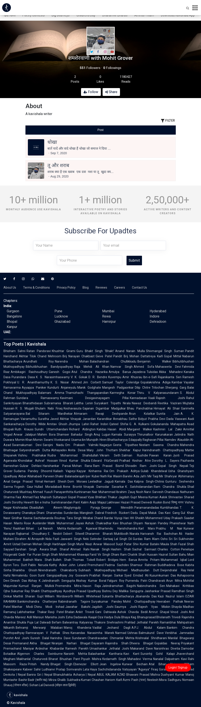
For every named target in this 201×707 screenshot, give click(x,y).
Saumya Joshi (126, 606)
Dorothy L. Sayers (165, 460)
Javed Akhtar (59, 419)
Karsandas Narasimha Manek (92, 633)
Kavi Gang (172, 513)
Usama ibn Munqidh (84, 439)
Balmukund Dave (151, 633)
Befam (56, 622)
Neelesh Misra (157, 680)
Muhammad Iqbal (174, 560)
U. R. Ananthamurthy (33, 382)
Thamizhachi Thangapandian (87, 392)
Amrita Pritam (149, 560)
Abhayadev (59, 450)
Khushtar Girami (63, 351)
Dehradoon (158, 321)
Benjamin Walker (154, 361)
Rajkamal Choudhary (31, 533)
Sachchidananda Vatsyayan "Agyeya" (124, 669)
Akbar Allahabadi (30, 476)
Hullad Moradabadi (48, 486)
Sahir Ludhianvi (44, 669)
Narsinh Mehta (75, 653)
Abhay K (34, 580)
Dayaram (97, 643)
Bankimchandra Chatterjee (37, 601)
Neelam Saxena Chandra (159, 445)
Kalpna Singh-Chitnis (149, 481)
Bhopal (12, 321)
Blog (86, 287)
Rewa (106, 316)
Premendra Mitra (68, 586)
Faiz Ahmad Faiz (27, 497)
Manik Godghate (89, 387)
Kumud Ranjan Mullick (36, 586)
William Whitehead (87, 596)
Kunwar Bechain (135, 664)
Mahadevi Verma (139, 659)
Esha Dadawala (76, 617)
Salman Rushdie (135, 455)
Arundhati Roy (38, 361)
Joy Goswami (78, 575)
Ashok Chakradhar (98, 523)
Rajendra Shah (116, 643)
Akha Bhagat (40, 643)
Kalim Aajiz (88, 502)
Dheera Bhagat (141, 643)
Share (111, 92)
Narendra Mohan (72, 361)
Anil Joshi (22, 638)
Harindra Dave (60, 638)
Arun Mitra (174, 580)
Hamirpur (109, 321)
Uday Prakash (173, 518)
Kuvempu (114, 377)
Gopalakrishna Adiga (155, 382)
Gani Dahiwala (105, 612)
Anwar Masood (104, 544)
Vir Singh (104, 554)
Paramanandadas (146, 507)
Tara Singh (74, 518)
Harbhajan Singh (63, 544)
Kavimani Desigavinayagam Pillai (94, 398)
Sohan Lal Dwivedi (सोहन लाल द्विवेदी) (52, 685)
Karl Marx (147, 528)
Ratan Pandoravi (39, 351)
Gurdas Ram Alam (146, 539)
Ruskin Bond (161, 502)
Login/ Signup (178, 667)
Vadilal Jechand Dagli (111, 627)
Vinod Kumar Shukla (74, 460)
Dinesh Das (18, 580)
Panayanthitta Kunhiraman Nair (76, 492)
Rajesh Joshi (170, 398)
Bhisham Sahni (14, 351)
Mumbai (108, 311)
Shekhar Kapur (130, 450)
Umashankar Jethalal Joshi (109, 648)
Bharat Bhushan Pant (64, 659)
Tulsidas (152, 372)
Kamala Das (124, 481)
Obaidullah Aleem (45, 507)
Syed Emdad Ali (136, 575)
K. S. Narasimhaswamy (52, 377)
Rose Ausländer (35, 523)
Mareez (20, 617)
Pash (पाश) (138, 680)
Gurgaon (13, 311)
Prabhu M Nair (169, 528)
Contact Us (139, 287)
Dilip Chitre (143, 387)
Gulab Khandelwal (154, 471)
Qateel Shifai (118, 424)
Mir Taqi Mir (155, 476)
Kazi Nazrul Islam (171, 596)
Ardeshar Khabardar (49, 648)
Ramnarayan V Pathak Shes (47, 633)
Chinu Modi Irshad (49, 606)
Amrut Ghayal (159, 612)
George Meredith (117, 507)
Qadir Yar (25, 554)
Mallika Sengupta (131, 591)
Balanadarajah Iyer (78, 476)
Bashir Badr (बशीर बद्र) (33, 680)
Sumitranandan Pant (65, 502)
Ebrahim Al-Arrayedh (29, 539)
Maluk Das (156, 513)
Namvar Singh (121, 366)
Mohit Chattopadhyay (139, 601)
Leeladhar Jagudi (101, 481)
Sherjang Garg (175, 387)
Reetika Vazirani (170, 403)
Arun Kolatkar (142, 413)
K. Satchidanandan (139, 486)
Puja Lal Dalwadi (39, 622)
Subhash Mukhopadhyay (97, 570)
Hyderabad (158, 311)
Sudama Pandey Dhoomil (33, 471)
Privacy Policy (66, 287)
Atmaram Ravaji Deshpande (101, 413)
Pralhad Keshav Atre (135, 460)
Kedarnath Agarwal (82, 528)
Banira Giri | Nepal (39, 674)
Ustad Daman (22, 544)
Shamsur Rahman (143, 565)
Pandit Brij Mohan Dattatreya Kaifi (138, 356)
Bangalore (14, 316)
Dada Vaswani (176, 419)
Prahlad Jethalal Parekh (142, 622)
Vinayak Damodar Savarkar (103, 486)
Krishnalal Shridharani (151, 638)
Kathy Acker (58, 565)
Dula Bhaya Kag (125, 617)
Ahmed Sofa (144, 366)
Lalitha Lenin (83, 403)
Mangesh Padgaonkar (118, 387)
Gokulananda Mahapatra (168, 424)
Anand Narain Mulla (130, 351)
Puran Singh (41, 554)
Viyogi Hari (121, 518)
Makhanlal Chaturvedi (32, 659)
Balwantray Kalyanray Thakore (84, 622)
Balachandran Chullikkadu (113, 361)
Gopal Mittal (172, 356)
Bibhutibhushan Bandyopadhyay (49, 366)
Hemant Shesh (55, 481)
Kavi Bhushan (122, 523)
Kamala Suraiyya (123, 434)
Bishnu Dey (110, 591)
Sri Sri (173, 539)
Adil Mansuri (35, 617)
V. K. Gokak (79, 377)
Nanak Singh (100, 549)
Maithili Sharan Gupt (28, 596)
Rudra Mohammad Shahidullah (72, 455)
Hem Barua (128, 560)
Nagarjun (106, 445)
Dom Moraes (77, 481)
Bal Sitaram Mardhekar (49, 413)
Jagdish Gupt (127, 497)
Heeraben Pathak (170, 601)
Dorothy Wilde (35, 424)
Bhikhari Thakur (106, 497)
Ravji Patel (56, 612)
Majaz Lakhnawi (109, 502)
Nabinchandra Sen (151, 586)
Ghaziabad (62, 321)
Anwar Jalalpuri (25, 434)
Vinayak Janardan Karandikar (91, 419)
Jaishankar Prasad (157, 591)
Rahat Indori (99, 424)
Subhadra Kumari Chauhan (85, 680)
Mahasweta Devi (168, 366)
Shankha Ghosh (24, 570)
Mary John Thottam (102, 450)
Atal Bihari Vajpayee (166, 664)
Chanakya (28, 513)
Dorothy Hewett (23, 502)
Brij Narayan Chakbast (78, 356)
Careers (119, 287)
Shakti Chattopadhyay (46, 591)
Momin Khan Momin (29, 439)
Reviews (101, 287)
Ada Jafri (139, 476)
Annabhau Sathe (125, 419)
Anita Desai (77, 450)
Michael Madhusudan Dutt (138, 570)
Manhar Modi (22, 606)
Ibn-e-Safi (150, 377)
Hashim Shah (121, 549)
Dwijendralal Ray (173, 570)
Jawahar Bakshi (77, 606)
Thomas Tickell (83, 560)
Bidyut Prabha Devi (151, 419)
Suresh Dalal (39, 638)
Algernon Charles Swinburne (40, 653)
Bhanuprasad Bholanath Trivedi (159, 617)
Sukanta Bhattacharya (118, 596)
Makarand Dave (141, 648)
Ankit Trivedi (85, 612)
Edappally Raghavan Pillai (146, 439)
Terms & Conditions (36, 287)
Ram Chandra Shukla (170, 486)
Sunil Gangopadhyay (52, 575)
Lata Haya (90, 669)
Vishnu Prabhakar (32, 455)
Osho (164, 539)
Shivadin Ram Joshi (141, 466)
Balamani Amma (51, 392)
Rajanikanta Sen (169, 377)
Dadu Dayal (139, 513)
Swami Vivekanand (57, 439)
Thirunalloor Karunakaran (155, 434)
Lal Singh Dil (123, 539)
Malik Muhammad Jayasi (66, 523)
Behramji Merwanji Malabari (39, 627)
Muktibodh (121, 533)
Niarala (134, 533)
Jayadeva (138, 372)
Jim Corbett (92, 382)
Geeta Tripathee (125, 445)
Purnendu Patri (136, 580)
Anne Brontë (72, 486)
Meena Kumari (148, 497)
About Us (9, 287)
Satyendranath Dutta (34, 450)
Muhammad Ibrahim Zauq (116, 492)
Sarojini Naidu (53, 445)
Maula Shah (168, 544)
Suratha (43, 419)
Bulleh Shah (62, 560)
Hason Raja (92, 586)
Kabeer (28, 669)
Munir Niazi (84, 544)
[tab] (50, 130)
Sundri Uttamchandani (51, 429)
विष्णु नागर (177, 502)
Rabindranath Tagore (74, 601)
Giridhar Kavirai (22, 518)
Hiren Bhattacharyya (114, 439)
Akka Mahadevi (171, 372)
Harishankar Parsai (57, 466)
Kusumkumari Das (163, 575)
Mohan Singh (42, 544)
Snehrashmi (115, 622)
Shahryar (170, 476)
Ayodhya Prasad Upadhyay (82, 591)
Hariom (110, 680)
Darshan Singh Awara (32, 549)
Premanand (20, 643)
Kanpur (12, 327)
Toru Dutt (20, 565)
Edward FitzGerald (104, 460)
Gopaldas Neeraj (167, 643)
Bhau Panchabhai (139, 408)
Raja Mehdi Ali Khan (92, 366)
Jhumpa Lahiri (78, 424)
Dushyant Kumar (172, 674)
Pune (58, 311)
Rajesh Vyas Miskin (154, 606)
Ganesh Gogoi (59, 372)
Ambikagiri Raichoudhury (29, 372)
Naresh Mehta (54, 528)
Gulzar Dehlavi (31, 466)
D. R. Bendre (97, 377)
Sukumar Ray (20, 591)
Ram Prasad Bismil (108, 466)
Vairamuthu (28, 419)
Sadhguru (174, 680)
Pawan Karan (160, 455)
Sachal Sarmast (144, 549)
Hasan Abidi (117, 429)
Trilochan (158, 387)
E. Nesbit (55, 533)
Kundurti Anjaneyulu (61, 387)
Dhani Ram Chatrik (124, 554)
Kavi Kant (131, 653)
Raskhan (19, 528)
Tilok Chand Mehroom (45, 356)
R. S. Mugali (24, 408)
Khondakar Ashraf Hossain (38, 460)
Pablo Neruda (38, 565)
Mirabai (88, 518)
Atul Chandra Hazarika (89, 372)
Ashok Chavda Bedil (132, 612)
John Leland (77, 565)
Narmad (120, 633)
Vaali (151, 398)
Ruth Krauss (24, 429)
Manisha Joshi (55, 617)
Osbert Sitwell (73, 533)
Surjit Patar (124, 544)
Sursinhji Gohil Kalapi (157, 653)
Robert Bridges (107, 560)
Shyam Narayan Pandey (150, 523)
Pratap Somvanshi (69, 669)
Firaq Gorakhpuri (162, 669)
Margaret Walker (139, 429)
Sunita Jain (167, 413)
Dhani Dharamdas (49, 513)
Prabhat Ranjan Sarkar (106, 575)
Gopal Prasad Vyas (81, 497)
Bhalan (69, 612)
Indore (154, 316)
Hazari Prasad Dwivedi (136, 502)
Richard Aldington (82, 429)
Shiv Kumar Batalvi (146, 544)
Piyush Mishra (91, 659)
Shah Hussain (148, 554)
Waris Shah (43, 560)
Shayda (176, 606)
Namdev (170, 439)
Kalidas (101, 429)
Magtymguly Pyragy (82, 507)
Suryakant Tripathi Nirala (112, 403)
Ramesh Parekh (76, 648)
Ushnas (132, 633)
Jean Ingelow (110, 664)
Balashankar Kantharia (105, 653)
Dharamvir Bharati (99, 533)
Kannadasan (138, 398)
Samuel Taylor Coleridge (120, 382)
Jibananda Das (146, 596)
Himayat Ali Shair (167, 408)
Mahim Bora (46, 434)
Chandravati (156, 580)
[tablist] (100, 130)
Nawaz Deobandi (144, 403)
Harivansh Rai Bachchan (159, 533)
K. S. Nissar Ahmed (66, 382)
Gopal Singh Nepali (173, 466)
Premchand (96, 565)
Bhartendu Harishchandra (117, 528)
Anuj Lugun (102, 434)
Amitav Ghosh (57, 424)
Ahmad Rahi (79, 549)
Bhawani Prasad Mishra (143, 674)
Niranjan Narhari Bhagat (71, 643)
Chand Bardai (103, 518)
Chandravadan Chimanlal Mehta (111, 638)
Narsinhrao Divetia (167, 648)
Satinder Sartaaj (101, 539)
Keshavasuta (72, 408)
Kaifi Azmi (123, 680)
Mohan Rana (82, 466)
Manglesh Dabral (92, 513)
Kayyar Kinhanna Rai (92, 471)
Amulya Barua (120, 372)
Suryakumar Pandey (106, 601)
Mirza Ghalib (57, 680)
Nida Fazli (52, 539)
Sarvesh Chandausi (165, 492)
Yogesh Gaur (23, 486)
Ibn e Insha (42, 502)
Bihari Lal (34, 528)
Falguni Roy (115, 580)
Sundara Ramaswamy (37, 398)
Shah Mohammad (63, 554)
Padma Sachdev (117, 565)
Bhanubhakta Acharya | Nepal (74, 674)
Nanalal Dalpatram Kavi (170, 659)
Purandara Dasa (23, 377)
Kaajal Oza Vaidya (100, 617)
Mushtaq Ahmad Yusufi (36, 492)
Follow (91, 92)
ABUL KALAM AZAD (111, 674)
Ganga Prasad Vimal (27, 481)
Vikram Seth (110, 455)
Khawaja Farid (87, 554)
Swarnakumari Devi (27, 445)
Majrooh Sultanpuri (53, 497)
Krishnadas (20, 507)
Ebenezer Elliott (85, 664)
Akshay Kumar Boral (91, 580)
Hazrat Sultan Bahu (172, 554)
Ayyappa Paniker (34, 387)
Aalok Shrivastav (171, 497)
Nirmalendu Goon (24, 575)
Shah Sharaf (59, 549)
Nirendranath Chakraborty (57, 570)
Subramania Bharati (58, 403)
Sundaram (79, 638)
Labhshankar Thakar (32, 612)
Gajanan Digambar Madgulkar (104, 408)
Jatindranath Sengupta (58, 580)
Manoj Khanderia (77, 627)
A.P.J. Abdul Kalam (149, 627)
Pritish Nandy (38, 664)
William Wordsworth (59, 596)
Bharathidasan (33, 403)
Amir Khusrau (132, 377)
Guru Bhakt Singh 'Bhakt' (95, 351)
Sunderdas (71, 513)
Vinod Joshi (179, 612)
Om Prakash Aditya (124, 471)
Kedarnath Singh (114, 659)
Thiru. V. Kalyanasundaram (158, 392)
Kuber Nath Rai (102, 476)
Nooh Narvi (143, 492)
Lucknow (61, 316)
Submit (134, 260)
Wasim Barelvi (122, 476)
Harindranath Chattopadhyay (163, 450)
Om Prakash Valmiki (81, 445)
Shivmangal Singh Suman (165, 351)
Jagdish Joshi (102, 606)
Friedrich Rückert (117, 513)
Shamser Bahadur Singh (75, 434)
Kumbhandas (169, 507)
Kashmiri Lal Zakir (167, 429)
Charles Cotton (168, 549)
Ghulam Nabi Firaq (48, 408)
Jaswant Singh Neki (74, 539)
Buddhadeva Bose (171, 565)
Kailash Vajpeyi (64, 471)
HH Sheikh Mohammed (146, 518)
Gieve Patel (104, 356)
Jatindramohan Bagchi (119, 586)
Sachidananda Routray (49, 518)
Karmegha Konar (123, 392)
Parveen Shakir (53, 476)
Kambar (177, 382)
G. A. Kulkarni (139, 424)
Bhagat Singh (61, 664)
